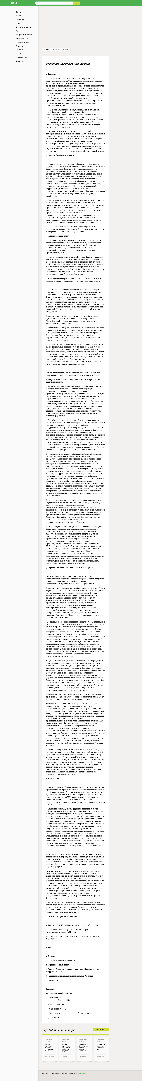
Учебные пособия (22, 57)
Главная (46, 49)
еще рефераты (101, 1029)
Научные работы (22, 38)
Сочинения (20, 50)
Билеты (18, 12)
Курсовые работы (22, 31)
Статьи (18, 53)
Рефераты (19, 46)
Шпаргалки (19, 61)
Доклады (19, 16)
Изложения (20, 19)
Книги (18, 23)
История (65, 49)
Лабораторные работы (24, 35)
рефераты (56, 49)
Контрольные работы (23, 27)
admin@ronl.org (82, 1073)
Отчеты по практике (23, 42)
